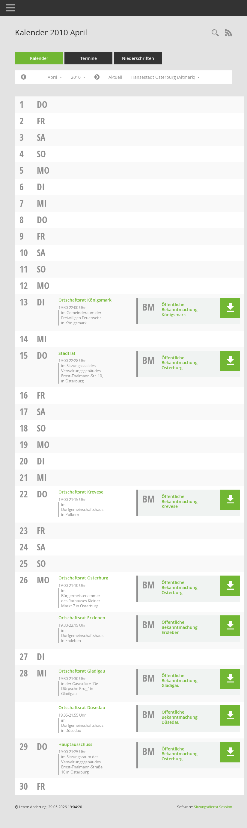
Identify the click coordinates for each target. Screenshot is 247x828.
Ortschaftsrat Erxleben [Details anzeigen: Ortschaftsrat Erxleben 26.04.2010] (81, 617)
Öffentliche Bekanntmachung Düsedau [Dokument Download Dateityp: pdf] (180, 717)
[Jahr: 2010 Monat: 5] (97, 77)
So (41, 154)
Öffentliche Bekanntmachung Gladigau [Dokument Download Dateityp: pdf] (180, 680)
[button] (230, 308)
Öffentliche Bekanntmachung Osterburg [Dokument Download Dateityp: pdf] (180, 363)
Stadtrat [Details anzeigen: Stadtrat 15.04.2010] (67, 353)
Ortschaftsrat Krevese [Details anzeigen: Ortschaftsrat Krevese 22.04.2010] (80, 492)
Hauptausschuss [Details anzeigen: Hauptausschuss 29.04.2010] (75, 744)
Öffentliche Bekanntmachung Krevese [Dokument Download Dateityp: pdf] (180, 501)
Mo (43, 170)
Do (42, 104)
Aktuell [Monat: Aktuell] (115, 77)
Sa (41, 137)
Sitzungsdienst (213, 806)
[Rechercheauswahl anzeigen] (215, 33)
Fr (41, 121)
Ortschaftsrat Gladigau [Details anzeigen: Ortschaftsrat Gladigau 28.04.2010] (81, 671)
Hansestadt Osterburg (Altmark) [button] (165, 77)
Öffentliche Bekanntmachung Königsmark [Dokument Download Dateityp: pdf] (180, 309)
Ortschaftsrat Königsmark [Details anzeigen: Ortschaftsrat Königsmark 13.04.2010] (85, 300)
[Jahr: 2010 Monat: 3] (23, 77)
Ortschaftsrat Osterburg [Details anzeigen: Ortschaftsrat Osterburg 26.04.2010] (83, 578)
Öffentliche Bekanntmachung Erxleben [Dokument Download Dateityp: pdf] (180, 627)
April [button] (55, 77)
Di (41, 187)
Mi (42, 203)
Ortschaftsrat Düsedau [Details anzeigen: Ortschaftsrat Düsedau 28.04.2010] (81, 707)
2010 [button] (78, 77)
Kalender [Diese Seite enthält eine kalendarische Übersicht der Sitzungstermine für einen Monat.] (39, 58)
